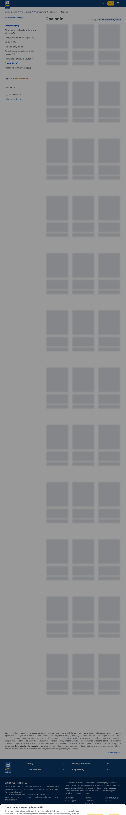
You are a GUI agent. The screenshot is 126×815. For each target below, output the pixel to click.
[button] (103, 3)
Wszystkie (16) (12, 25)
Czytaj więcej (114, 752)
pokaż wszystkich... (13, 99)
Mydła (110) (10, 42)
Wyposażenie (25, 12)
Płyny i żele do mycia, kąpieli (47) (20, 37)
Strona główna (11, 12)
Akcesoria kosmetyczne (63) (18, 67)
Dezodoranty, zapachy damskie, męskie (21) (19, 53)
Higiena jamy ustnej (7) (15, 46)
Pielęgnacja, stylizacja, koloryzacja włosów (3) (20, 32)
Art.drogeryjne (40, 12)
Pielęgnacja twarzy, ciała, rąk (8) (19, 58)
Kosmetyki (53, 12)
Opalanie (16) (11, 63)
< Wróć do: (14, 18)
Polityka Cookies (91, 804)
